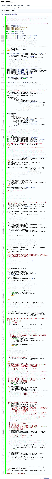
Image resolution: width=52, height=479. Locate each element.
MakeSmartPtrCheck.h (16, 25)
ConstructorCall (21, 35)
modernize (23, 7)
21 (2, 37)
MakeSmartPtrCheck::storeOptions (16, 68)
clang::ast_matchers (19, 31)
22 (2, 38)
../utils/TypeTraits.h (16, 26)
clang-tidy (17, 7)
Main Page (3, 5)
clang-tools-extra (10, 7)
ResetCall (19, 37)
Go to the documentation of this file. (9, 14)
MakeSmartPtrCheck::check (14, 129)
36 (2, 53)
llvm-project (3, 7)
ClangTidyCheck (12, 55)
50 (2, 68)
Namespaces (17, 5)
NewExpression (20, 38)
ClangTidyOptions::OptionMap (32, 68)
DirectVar (19, 36)
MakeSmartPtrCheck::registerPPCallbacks (18, 82)
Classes (23, 5)
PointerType (39, 105)
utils (28, 57)
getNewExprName (19, 41)
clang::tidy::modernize (17, 33)
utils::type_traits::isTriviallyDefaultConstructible (34, 157)
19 (2, 35)
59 (2, 77)
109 (2, 129)
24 (2, 41)
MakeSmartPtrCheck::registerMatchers (17, 89)
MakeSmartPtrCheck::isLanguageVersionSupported (20, 77)
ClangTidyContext (38, 53)
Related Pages (9, 5)
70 (2, 89)
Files (28, 5)
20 (2, 36)
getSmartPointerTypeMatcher (27, 102)
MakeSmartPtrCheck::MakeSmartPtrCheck (15, 53)
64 (2, 82)
